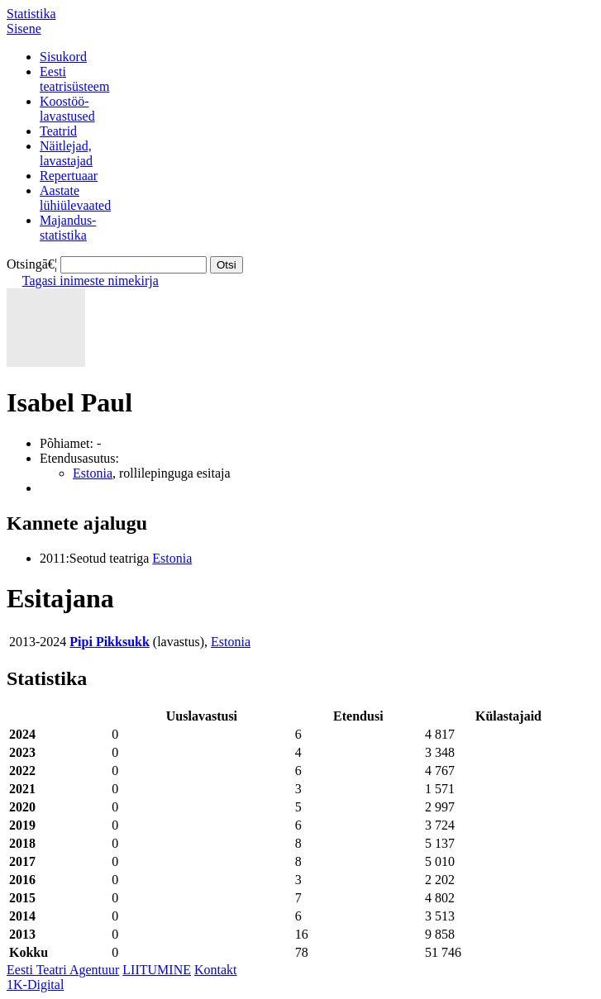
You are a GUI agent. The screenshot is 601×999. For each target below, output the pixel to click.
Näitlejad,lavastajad (66, 153)
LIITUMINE (156, 970)
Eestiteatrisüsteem (74, 78)
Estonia (92, 473)
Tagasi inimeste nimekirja (90, 281)
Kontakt (215, 970)
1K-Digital (35, 985)
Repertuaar (69, 176)
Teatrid (58, 131)
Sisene (24, 28)
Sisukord (63, 57)
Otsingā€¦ (32, 264)
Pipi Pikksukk (109, 642)
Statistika (31, 14)
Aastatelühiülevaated (75, 197)
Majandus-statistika (68, 227)
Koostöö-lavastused (67, 108)
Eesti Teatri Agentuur (63, 970)
